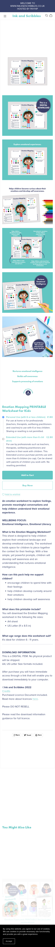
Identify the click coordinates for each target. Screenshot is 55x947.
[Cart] (52, 15)
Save (38, 735)
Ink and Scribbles (26, 16)
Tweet (27, 735)
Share (16, 735)
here (35, 699)
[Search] (46, 15)
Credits (6, 691)
